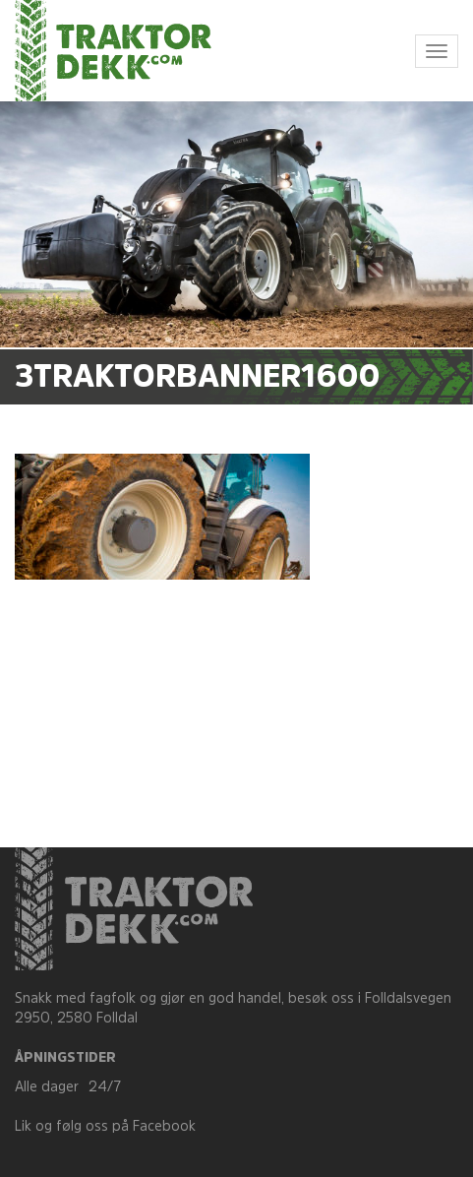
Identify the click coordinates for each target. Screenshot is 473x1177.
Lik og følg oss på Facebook (105, 1127)
